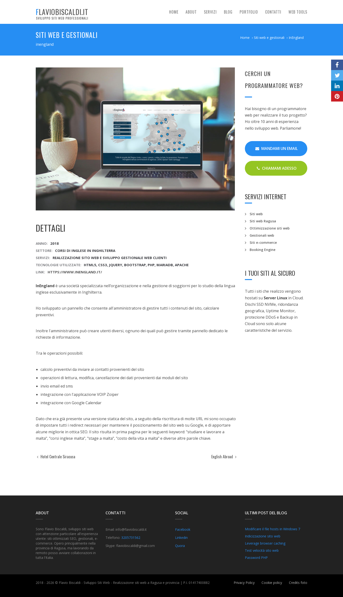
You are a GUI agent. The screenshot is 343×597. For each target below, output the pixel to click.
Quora (180, 545)
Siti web (256, 214)
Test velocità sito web (262, 550)
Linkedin (181, 537)
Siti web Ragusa (263, 221)
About (191, 12)
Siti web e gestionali (269, 37)
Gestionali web (262, 235)
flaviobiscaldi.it (62, 13)
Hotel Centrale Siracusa (56, 456)
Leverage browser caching (265, 543)
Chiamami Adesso (277, 168)
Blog (228, 12)
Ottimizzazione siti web (270, 228)
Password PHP (256, 557)
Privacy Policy (244, 582)
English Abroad (224, 456)
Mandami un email (276, 148)
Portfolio (249, 12)
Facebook (182, 529)
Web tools (297, 12)
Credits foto (298, 582)
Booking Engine (262, 249)
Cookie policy (272, 582)
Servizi (210, 12)
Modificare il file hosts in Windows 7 (272, 529)
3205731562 (130, 537)
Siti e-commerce (263, 242)
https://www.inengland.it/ (75, 272)
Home (173, 12)
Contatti (273, 12)
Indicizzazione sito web (262, 536)
